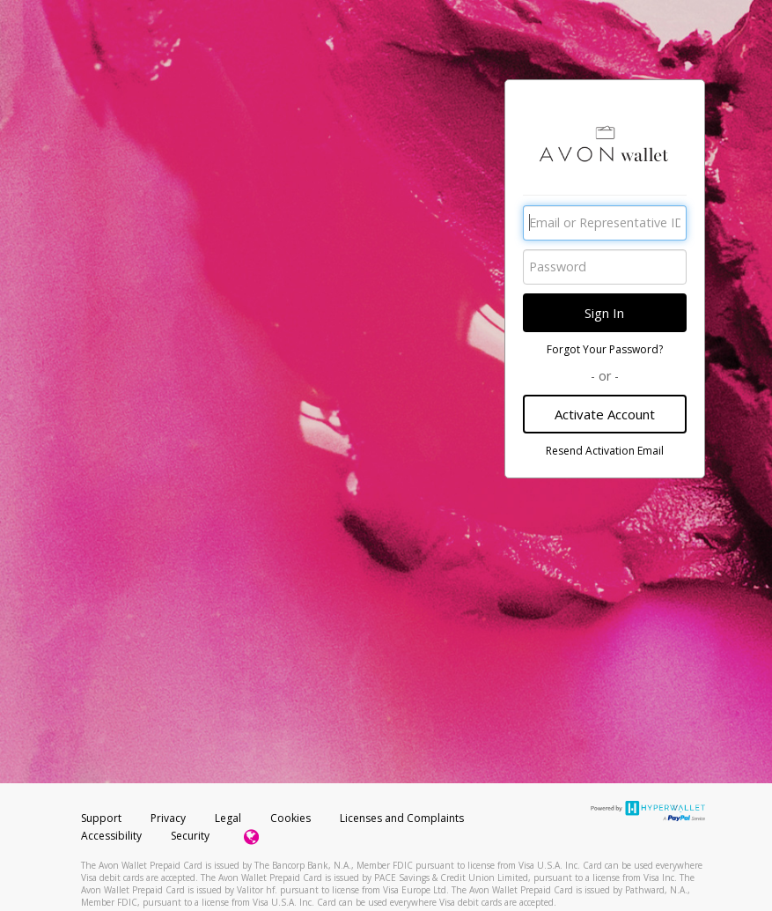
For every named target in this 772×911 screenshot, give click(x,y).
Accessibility (111, 835)
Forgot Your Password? (605, 349)
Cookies (290, 818)
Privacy (168, 818)
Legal (228, 818)
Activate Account (605, 414)
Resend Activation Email (605, 450)
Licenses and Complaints (402, 818)
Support (101, 818)
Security (190, 835)
